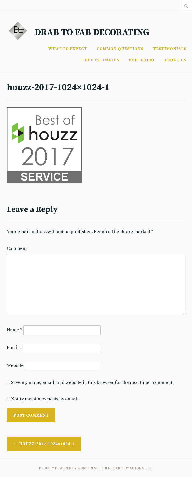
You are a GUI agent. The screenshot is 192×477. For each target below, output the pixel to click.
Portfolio (141, 60)
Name (14, 330)
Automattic (141, 468)
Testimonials (169, 48)
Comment (17, 248)
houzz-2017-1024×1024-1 (47, 443)
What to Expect (67, 48)
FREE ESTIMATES (100, 60)
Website (15, 365)
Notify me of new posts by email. (44, 399)
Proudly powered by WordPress (69, 468)
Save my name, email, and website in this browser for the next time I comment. (92, 382)
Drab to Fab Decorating (92, 32)
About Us (175, 60)
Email (14, 347)
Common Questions (120, 48)
